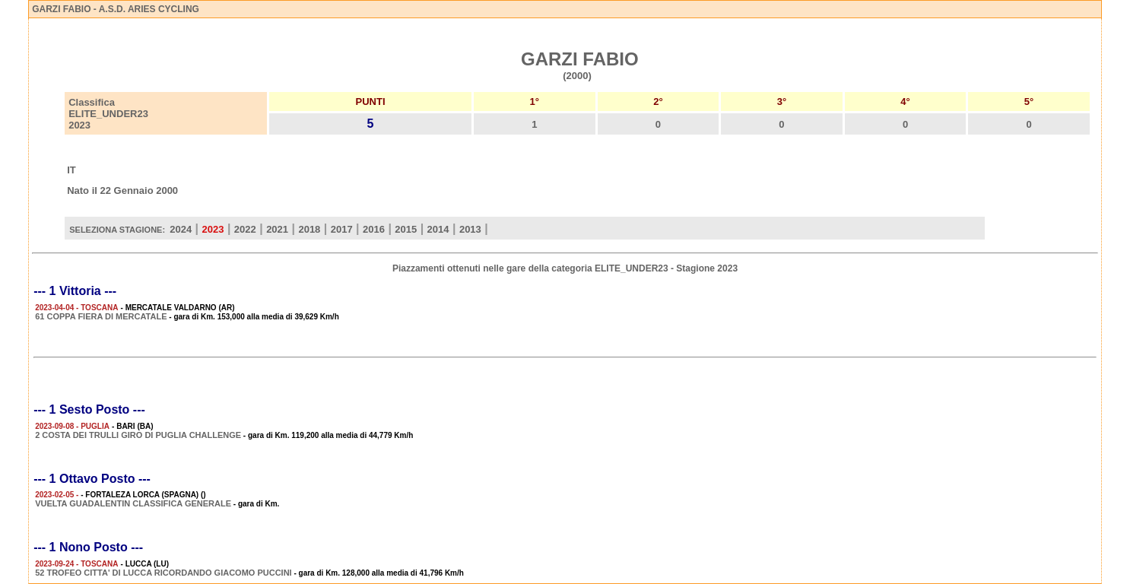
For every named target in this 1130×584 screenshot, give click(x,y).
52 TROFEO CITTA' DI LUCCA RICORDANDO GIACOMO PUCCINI (163, 572)
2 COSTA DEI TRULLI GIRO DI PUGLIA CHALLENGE (138, 435)
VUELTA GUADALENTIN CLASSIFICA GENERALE (133, 503)
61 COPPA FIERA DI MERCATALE (101, 316)
